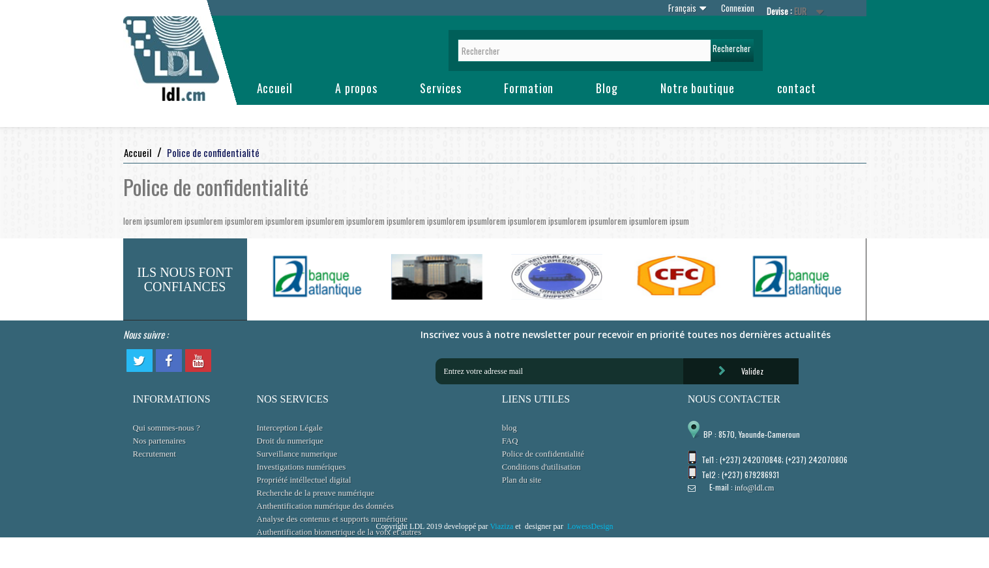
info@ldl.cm (755, 487)
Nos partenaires (159, 441)
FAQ (510, 441)
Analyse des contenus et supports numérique (332, 519)
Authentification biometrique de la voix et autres (339, 532)
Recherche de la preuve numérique (315, 493)
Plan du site (522, 480)
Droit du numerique (290, 441)
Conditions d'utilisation (541, 467)
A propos (356, 88)
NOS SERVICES (293, 399)
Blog (607, 88)
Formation (529, 88)
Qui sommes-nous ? (166, 428)
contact (796, 88)
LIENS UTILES (536, 399)
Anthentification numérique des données (325, 506)
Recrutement (154, 454)
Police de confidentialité (543, 454)
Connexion (737, 7)
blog (509, 428)
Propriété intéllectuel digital (304, 480)
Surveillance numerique (297, 454)
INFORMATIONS (172, 399)
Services (441, 88)
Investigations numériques (301, 467)
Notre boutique (697, 88)
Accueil (275, 88)
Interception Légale (290, 428)
